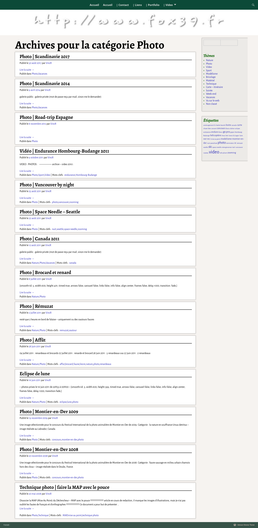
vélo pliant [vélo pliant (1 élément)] (223, 153)
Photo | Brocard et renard (45, 272)
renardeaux (105, 364)
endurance (69, 175)
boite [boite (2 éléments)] (228, 125)
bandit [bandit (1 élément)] (223, 125)
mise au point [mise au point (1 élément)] (215, 139)
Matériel (210, 80)
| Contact (122, 5)
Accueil (94, 5)
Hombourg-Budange (86, 175)
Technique (43, 515)
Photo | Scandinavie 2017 (45, 56)
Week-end (211, 93)
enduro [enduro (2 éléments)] (214, 132)
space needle (70, 229)
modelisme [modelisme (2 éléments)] (226, 139)
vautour (73, 330)
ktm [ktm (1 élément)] (227, 135)
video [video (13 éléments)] (214, 152)
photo (55, 202)
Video (47, 175)
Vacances (42, 73)
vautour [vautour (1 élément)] (205, 153)
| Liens (137, 5)
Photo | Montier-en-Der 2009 (49, 411)
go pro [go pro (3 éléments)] (226, 131)
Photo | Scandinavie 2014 (45, 83)
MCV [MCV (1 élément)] (208, 139)
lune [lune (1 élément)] (241, 135)
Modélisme (212, 73)
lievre (82, 364)
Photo (35, 73)
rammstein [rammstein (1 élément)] (230, 143)
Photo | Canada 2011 (39, 238)
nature (89, 364)
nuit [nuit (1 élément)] (208, 143)
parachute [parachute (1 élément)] (213, 143)
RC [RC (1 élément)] (235, 143)
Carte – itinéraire (214, 87)
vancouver (63, 202)
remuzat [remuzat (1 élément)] (240, 143)
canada (72, 263)
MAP (65, 515)
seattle (60, 229)
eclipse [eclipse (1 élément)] (237, 128)
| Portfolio (152, 5)
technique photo (90, 515)
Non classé (211, 104)
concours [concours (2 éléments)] (221, 128)
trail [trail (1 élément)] (233, 147)
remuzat (64, 330)
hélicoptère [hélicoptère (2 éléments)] (215, 135)
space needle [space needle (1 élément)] (216, 147)
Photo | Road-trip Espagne (46, 117)
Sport (41, 175)
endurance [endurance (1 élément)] (207, 132)
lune (69, 402)
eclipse (63, 402)
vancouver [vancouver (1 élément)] (239, 147)
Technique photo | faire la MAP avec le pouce (64, 487)
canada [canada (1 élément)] (234, 125)
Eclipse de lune (35, 373)
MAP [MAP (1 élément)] (205, 139)
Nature (35, 263)
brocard (69, 364)
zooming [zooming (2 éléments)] (232, 152)
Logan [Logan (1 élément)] (237, 135)
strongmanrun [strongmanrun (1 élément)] (227, 147)
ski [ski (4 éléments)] (210, 146)
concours (56, 439)
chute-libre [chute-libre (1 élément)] (207, 128)
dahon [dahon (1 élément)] (232, 128)
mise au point (75, 515)
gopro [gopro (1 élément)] (232, 132)
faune (76, 364)
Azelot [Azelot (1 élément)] (218, 125)
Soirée (209, 90)
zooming (73, 202)
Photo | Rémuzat (36, 306)
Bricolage (211, 77)
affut (62, 364)
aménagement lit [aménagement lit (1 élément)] (209, 125)
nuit (54, 229)
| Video (168, 5)
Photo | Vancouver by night (47, 184)
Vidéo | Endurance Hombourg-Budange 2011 (64, 151)
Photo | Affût (33, 340)
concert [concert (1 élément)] (213, 128)
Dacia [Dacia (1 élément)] (228, 128)
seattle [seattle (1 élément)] (205, 147)
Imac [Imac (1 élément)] (223, 135)
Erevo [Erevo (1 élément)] (220, 132)
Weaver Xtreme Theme (246, 525)
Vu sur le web (212, 100)
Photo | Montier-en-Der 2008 (49, 449)
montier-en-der (69, 439)
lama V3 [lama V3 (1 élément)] (231, 135)
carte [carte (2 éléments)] (239, 125)
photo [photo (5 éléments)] (222, 142)
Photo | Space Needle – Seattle (50, 211)
